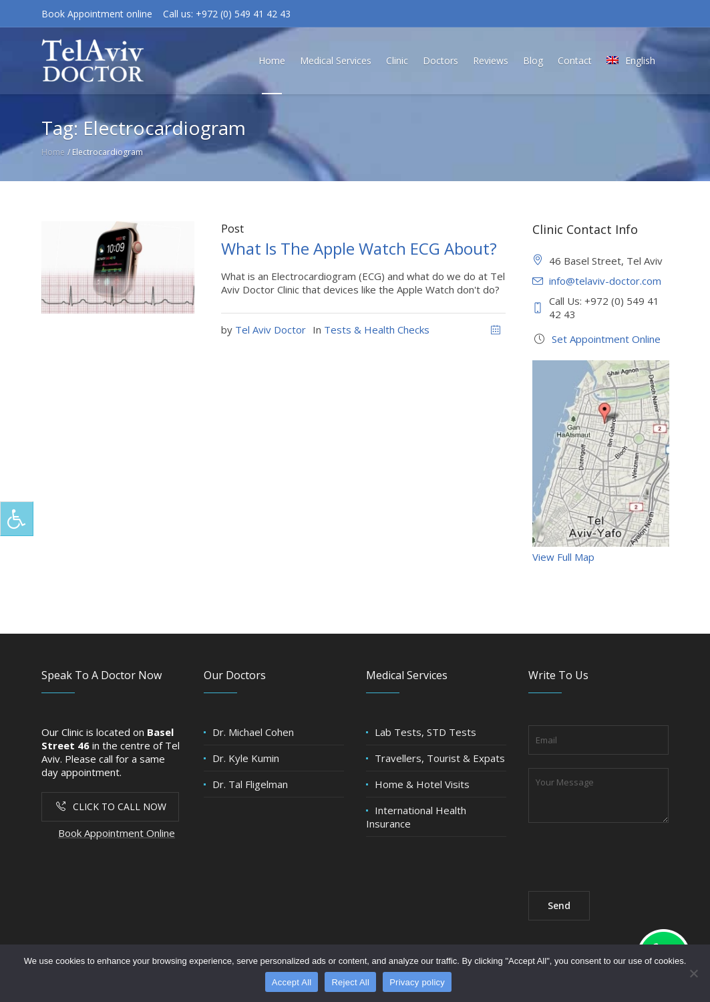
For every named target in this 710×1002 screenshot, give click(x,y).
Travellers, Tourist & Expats (440, 758)
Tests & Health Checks (376, 329)
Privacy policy (417, 982)
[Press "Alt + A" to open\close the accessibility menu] (16, 518)
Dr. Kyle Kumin (245, 758)
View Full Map (563, 556)
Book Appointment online (96, 13)
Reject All (350, 982)
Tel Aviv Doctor (270, 329)
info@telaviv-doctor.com (605, 280)
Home (53, 152)
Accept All (292, 982)
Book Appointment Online (116, 833)
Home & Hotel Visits (422, 784)
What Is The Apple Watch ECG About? (359, 248)
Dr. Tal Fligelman (250, 784)
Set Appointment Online (606, 339)
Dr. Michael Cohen (253, 732)
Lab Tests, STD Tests (425, 732)
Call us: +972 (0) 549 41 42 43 (227, 13)
